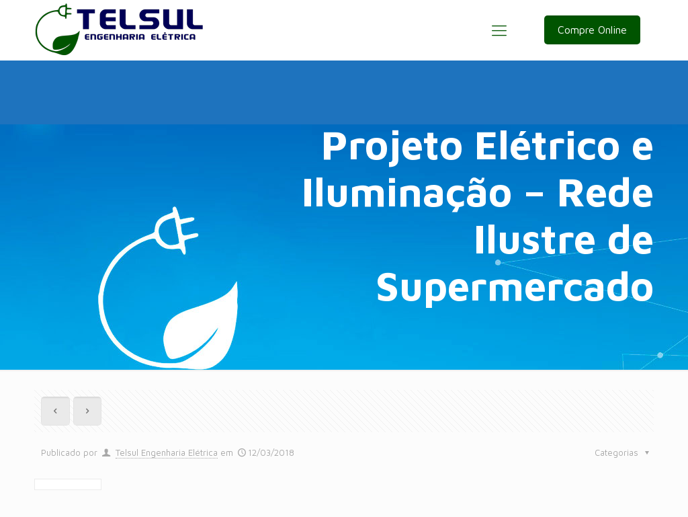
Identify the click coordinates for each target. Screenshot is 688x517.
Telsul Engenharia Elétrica (167, 452)
